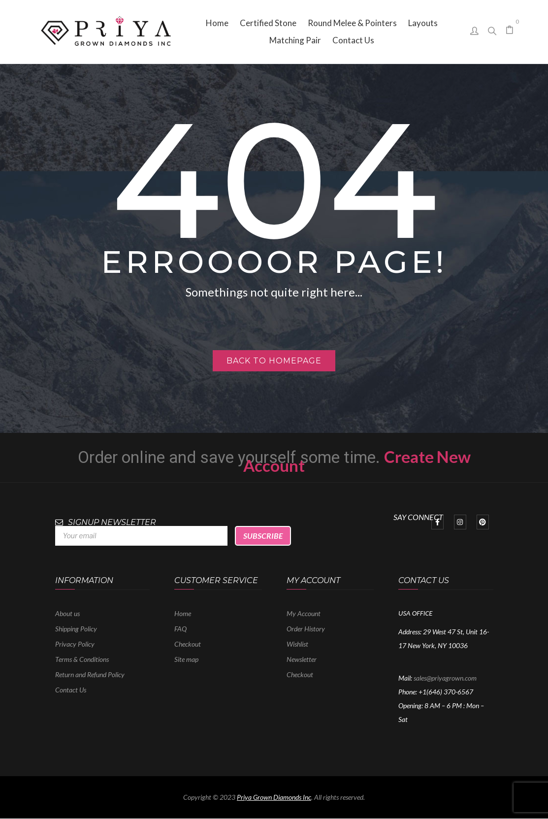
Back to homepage (274, 360)
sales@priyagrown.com (445, 678)
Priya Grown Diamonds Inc (274, 797)
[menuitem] (217, 23)
